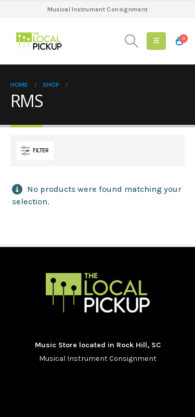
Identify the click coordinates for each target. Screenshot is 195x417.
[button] (132, 41)
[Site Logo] (39, 41)
